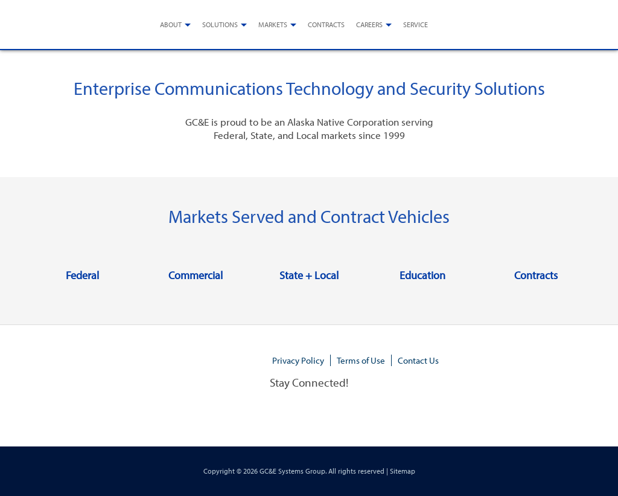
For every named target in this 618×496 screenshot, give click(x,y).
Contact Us (418, 360)
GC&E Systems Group (292, 470)
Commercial (195, 275)
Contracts (326, 24)
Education (422, 275)
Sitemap (402, 470)
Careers (369, 24)
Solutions (220, 24)
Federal (82, 275)
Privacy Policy (298, 360)
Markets (272, 24)
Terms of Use (361, 360)
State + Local (309, 275)
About (171, 24)
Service (415, 24)
